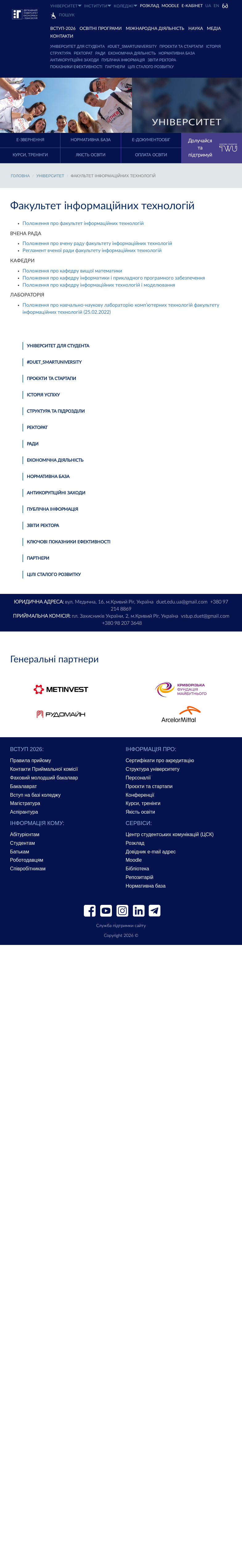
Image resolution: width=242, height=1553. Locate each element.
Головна (20, 176)
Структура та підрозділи (56, 411)
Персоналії (138, 777)
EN (216, 6)
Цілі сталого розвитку (151, 67)
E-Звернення (30, 140)
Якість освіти (90, 155)
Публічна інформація (123, 60)
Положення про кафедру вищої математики (72, 270)
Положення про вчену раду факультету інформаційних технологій (97, 243)
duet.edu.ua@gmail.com (181, 601)
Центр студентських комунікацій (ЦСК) (170, 834)
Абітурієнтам (24, 834)
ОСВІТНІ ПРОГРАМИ (101, 29)
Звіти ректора (162, 60)
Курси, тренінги (30, 155)
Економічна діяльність (132, 53)
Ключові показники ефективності (68, 542)
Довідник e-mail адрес (151, 851)
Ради (100, 53)
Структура (60, 53)
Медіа (214, 29)
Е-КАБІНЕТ (192, 6)
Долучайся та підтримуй (212, 147)
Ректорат (83, 53)
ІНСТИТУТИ (97, 6)
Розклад (135, 843)
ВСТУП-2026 (63, 29)
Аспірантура (24, 812)
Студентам (22, 843)
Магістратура (25, 803)
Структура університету (153, 769)
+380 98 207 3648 (122, 623)
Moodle (170, 6)
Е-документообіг (151, 140)
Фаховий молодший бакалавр (44, 777)
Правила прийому (30, 760)
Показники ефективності (76, 67)
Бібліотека (137, 868)
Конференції (140, 795)
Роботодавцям (26, 860)
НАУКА (195, 29)
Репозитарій (140, 877)
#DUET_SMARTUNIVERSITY (132, 46)
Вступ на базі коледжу (35, 795)
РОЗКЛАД (149, 6)
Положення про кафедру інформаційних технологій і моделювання (99, 285)
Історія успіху (43, 395)
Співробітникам (28, 868)
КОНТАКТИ (61, 36)
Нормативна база (177, 53)
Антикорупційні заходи (74, 60)
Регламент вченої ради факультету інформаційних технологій (92, 250)
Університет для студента (77, 46)
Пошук (67, 15)
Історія (213, 46)
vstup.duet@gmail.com (205, 616)
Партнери (115, 67)
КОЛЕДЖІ (125, 6)
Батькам (19, 851)
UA (208, 6)
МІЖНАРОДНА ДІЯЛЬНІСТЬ (155, 29)
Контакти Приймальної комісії (44, 769)
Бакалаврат (23, 786)
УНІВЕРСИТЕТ (66, 6)
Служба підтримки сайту (121, 926)
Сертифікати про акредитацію (160, 760)
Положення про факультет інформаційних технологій (83, 223)
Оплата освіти (151, 155)
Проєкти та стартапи (181, 46)
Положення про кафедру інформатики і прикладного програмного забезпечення (114, 278)
